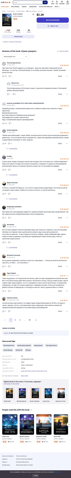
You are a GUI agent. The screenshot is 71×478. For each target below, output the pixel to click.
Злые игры (5, 436)
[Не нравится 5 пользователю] (10, 76)
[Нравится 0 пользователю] (9, 94)
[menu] (15, 56)
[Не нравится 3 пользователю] (10, 218)
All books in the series (11, 384)
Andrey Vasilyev (18, 16)
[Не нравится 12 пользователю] (10, 143)
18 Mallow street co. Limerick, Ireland (35, 473)
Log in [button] (6, 333)
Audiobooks (33, 6)
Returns (4, 462)
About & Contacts (7, 456)
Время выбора (24, 436)
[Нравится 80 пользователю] (4, 170)
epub (22, 371)
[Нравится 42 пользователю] (4, 194)
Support (4, 459)
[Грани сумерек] (35, 394)
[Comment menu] (67, 94)
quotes (29, 32)
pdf (41, 371)
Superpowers (38, 345)
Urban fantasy (8, 350)
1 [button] (10, 320)
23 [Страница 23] (30, 320)
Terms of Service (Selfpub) (24, 459)
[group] (35, 64)
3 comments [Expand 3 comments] (13, 199)
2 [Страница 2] (15, 320)
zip (46, 371)
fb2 (26, 371)
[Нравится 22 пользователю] (4, 242)
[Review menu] (67, 76)
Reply (60, 76)
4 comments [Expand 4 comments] (13, 175)
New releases (15, 6)
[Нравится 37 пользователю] (4, 218)
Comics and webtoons (45, 6)
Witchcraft (19, 350)
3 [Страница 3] (19, 320)
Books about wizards (24, 345)
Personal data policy (22, 462)
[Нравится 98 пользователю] (4, 143)
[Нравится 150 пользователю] (4, 123)
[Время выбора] (22, 394)
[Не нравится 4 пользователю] (14, 94)
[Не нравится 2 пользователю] (10, 242)
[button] (61, 65)
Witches (28, 350)
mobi (38, 371)
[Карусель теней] (61, 394)
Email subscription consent (24, 465)
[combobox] (27, 2)
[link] (33, 63)
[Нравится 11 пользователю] (4, 311)
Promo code (5, 6)
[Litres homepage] (5, 2)
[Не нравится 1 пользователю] (10, 123)
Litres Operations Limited (35, 471)
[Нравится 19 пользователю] (4, 266)
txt (44, 371)
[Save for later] (15, 416)
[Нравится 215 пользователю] (4, 76)
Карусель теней (41, 436)
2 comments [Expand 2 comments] (13, 149)
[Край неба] (9, 394)
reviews (18, 32)
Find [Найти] (45, 2)
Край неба (57, 436)
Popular (24, 6)
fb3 (29, 371)
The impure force (51, 345)
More (56, 6)
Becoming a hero (9, 345)
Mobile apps (6, 465)
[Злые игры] (48, 394)
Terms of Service (21, 456)
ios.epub (33, 371)
